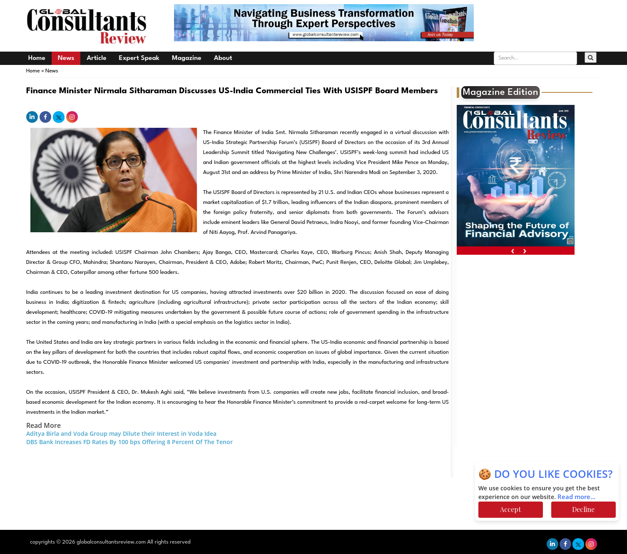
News (66, 58)
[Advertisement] (529, 321)
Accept (510, 509)
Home (36, 58)
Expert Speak (139, 58)
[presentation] (513, 251)
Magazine (187, 58)
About (223, 58)
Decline (583, 509)
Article (96, 58)
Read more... (576, 497)
